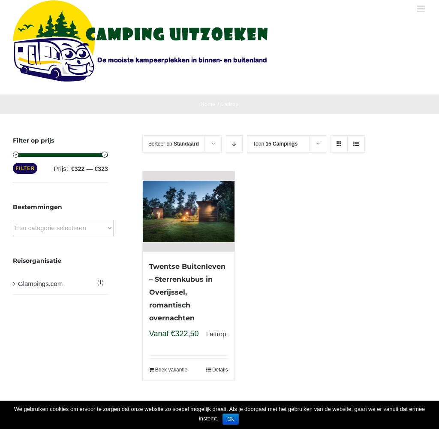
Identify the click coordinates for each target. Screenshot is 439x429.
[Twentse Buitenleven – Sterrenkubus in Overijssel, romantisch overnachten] (189, 211)
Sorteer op (173, 144)
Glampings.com (40, 283)
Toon (275, 144)
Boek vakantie (171, 370)
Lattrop (216, 334)
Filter (25, 168)
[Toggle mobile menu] (421, 8)
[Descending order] (234, 144)
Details (220, 370)
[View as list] (356, 144)
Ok (230, 419)
